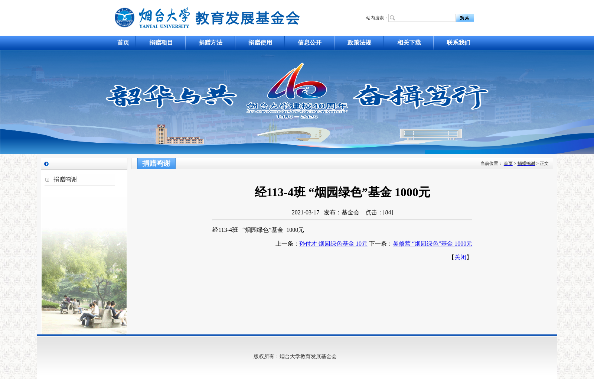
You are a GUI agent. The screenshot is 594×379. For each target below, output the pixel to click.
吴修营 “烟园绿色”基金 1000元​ (432, 243)
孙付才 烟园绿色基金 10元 (333, 243)
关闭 (460, 257)
